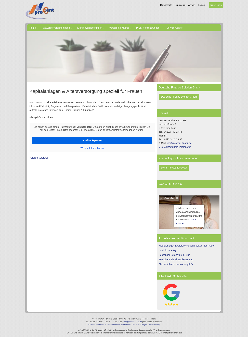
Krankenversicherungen (89, 27)
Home (33, 27)
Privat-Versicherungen (147, 27)
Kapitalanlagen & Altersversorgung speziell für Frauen (187, 245)
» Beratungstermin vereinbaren (175, 147)
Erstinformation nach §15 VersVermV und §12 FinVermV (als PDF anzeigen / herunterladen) (124, 325)
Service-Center (174, 27)
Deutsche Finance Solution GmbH (179, 96)
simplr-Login (216, 5)
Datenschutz (166, 5)
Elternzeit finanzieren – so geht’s (176, 264)
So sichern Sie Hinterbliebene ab (176, 259)
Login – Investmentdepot (174, 167)
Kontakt (201, 5)
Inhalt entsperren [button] (92, 140)
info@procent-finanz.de (179, 143)
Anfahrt (191, 5)
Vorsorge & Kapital (119, 27)
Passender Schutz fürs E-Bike (174, 255)
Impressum (180, 5)
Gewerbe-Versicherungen (56, 27)
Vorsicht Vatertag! (39, 157)
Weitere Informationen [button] (91, 148)
